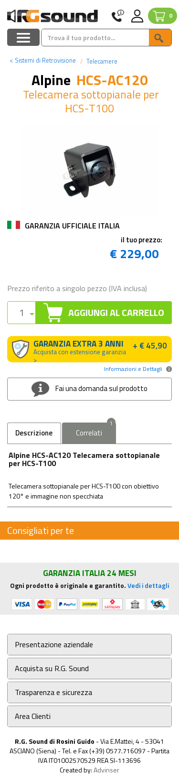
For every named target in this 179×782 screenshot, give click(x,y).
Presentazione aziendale (54, 644)
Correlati (96, 430)
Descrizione (34, 432)
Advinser (106, 770)
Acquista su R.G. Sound (52, 668)
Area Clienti (33, 716)
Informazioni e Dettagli (133, 368)
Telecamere (101, 61)
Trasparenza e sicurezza (53, 692)
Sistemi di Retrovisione (43, 60)
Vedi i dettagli (148, 585)
